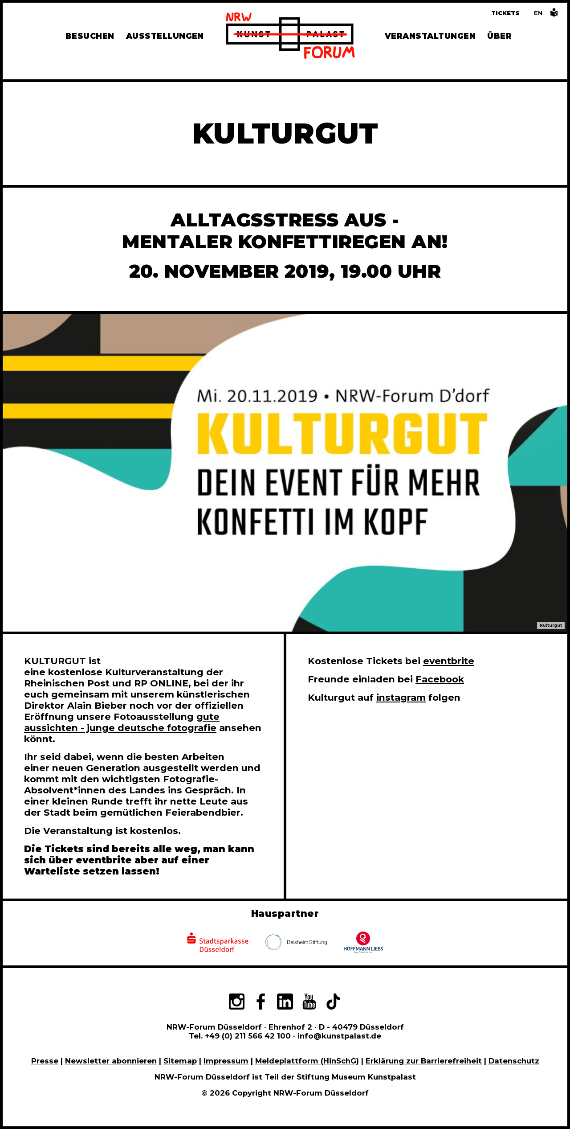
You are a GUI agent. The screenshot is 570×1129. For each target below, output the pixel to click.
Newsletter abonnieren (111, 1060)
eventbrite (448, 660)
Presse (44, 1060)
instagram (401, 697)
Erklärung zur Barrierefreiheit (424, 1060)
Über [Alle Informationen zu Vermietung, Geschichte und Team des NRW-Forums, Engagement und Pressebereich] (499, 36)
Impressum (226, 1060)
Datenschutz (514, 1060)
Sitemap (180, 1060)
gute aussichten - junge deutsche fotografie (122, 722)
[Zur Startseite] (290, 37)
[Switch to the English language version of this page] (538, 13)
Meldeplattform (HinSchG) (307, 1060)
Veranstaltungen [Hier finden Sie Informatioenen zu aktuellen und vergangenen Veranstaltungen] (430, 36)
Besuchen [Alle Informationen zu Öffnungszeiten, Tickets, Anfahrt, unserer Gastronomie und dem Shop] (89, 36)
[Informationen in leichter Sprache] (554, 15)
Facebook (439, 679)
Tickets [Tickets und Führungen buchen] (505, 13)
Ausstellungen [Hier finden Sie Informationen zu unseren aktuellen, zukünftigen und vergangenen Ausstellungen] (165, 36)
